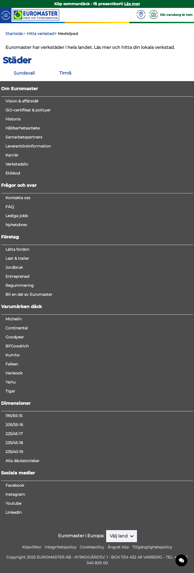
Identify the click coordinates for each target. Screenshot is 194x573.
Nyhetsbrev (16, 224)
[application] (182, 561)
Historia (12, 119)
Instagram (15, 494)
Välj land (119, 536)
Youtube (13, 503)
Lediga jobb (16, 215)
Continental (16, 328)
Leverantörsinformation (28, 146)
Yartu (10, 382)
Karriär (12, 155)
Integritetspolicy (60, 547)
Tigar (10, 391)
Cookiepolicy (92, 547)
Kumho (12, 355)
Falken (11, 364)
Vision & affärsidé (21, 101)
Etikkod (12, 173)
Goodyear (14, 337)
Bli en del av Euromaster (28, 294)
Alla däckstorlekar (22, 460)
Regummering (19, 285)
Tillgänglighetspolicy (152, 547)
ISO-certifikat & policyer (28, 110)
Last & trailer (17, 258)
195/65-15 (13, 415)
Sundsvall (24, 73)
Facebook (14, 485)
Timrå (65, 73)
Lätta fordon (17, 249)
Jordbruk (14, 267)
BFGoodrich (17, 346)
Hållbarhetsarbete (22, 128)
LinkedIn (13, 512)
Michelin (13, 319)
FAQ (9, 206)
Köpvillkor (31, 547)
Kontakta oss (17, 197)
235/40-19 (14, 451)
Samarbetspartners (23, 137)
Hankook (13, 373)
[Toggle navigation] (5, 15)
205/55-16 (14, 424)
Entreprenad (17, 276)
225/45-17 (14, 433)
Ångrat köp (118, 547)
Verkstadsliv (16, 164)
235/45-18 (14, 442)
